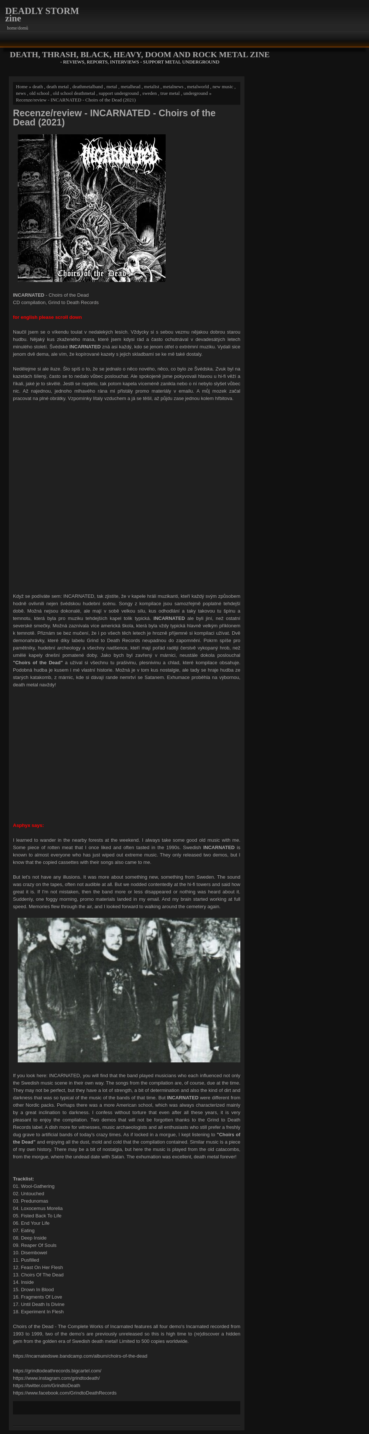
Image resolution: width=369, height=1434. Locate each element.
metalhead (130, 86)
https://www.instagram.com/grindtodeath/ (56, 1378)
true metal (170, 93)
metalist (151, 86)
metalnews (173, 86)
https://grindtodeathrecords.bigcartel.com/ (57, 1370)
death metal (58, 86)
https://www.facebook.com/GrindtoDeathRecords (64, 1393)
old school (39, 93)
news (21, 93)
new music (223, 86)
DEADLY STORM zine (42, 14)
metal (111, 86)
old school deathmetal (74, 93)
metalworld (198, 86)
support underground (119, 93)
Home (22, 86)
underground (195, 93)
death (38, 86)
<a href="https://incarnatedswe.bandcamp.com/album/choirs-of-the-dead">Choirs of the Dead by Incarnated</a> (127, 496)
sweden (149, 93)
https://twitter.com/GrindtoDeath (46, 1385)
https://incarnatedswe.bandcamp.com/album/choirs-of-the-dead (80, 1356)
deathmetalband (87, 86)
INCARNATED (78, 596)
